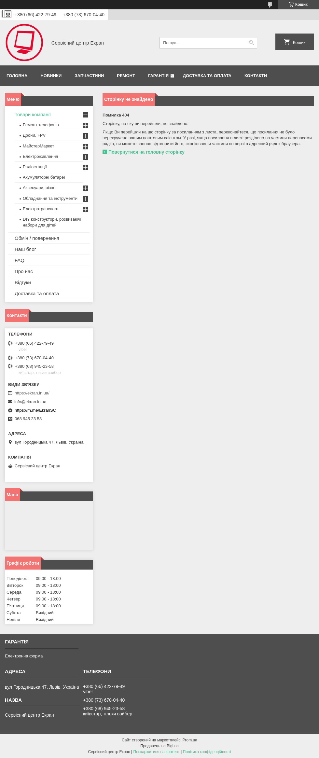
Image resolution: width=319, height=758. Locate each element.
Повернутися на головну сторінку (146, 152)
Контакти (255, 75)
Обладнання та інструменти (50, 198)
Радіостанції (35, 166)
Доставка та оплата (207, 75)
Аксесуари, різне (39, 187)
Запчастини (89, 75)
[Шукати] (251, 42)
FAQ (19, 260)
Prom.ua (190, 740)
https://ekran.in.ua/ (32, 393)
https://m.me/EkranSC (35, 410)
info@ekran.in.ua (30, 401)
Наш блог (25, 249)
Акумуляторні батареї (44, 177)
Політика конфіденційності (207, 752)
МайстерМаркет (38, 146)
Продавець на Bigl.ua (159, 746)
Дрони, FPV (34, 135)
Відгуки (23, 282)
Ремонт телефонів (41, 124)
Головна (17, 75)
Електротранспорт (41, 208)
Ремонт (126, 75)
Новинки (51, 75)
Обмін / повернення (37, 238)
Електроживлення (40, 156)
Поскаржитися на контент (156, 752)
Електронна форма (24, 656)
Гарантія (158, 75)
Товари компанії (33, 114)
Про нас (24, 271)
